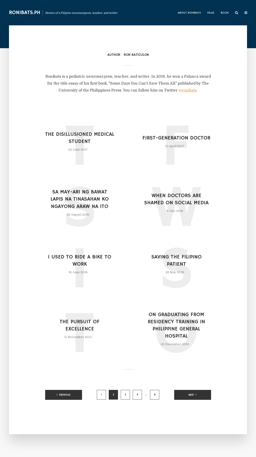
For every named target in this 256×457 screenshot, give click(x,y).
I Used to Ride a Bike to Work (79, 260)
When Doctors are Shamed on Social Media (176, 199)
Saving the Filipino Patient (176, 260)
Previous (65, 395)
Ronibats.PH (24, 12)
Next (191, 395)
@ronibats (188, 90)
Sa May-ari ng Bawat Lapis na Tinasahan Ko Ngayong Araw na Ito (79, 199)
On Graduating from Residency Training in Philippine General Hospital (176, 325)
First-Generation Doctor (176, 138)
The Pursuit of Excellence (80, 325)
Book (225, 13)
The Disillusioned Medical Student (79, 138)
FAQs (210, 13)
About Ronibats (189, 13)
